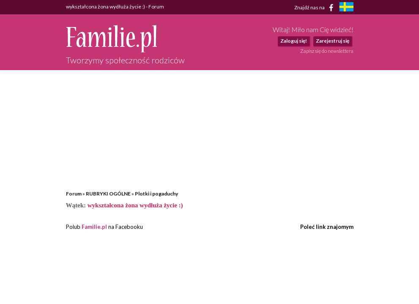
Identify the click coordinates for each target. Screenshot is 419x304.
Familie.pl (94, 226)
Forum (74, 193)
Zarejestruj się (332, 41)
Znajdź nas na (315, 7)
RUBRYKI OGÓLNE (108, 193)
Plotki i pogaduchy (156, 193)
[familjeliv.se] (346, 8)
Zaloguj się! (293, 41)
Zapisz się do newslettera (326, 51)
